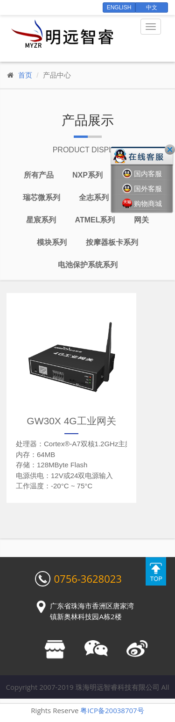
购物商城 (142, 203)
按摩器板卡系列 (112, 242)
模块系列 (52, 242)
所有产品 (39, 175)
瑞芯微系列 (41, 197)
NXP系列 (87, 175)
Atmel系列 (95, 220)
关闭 (170, 149)
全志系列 (94, 197)
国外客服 (142, 188)
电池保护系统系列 (88, 265)
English (119, 7)
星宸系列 (41, 220)
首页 (25, 75)
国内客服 (142, 174)
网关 (141, 220)
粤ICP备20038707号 (112, 710)
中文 (151, 7)
